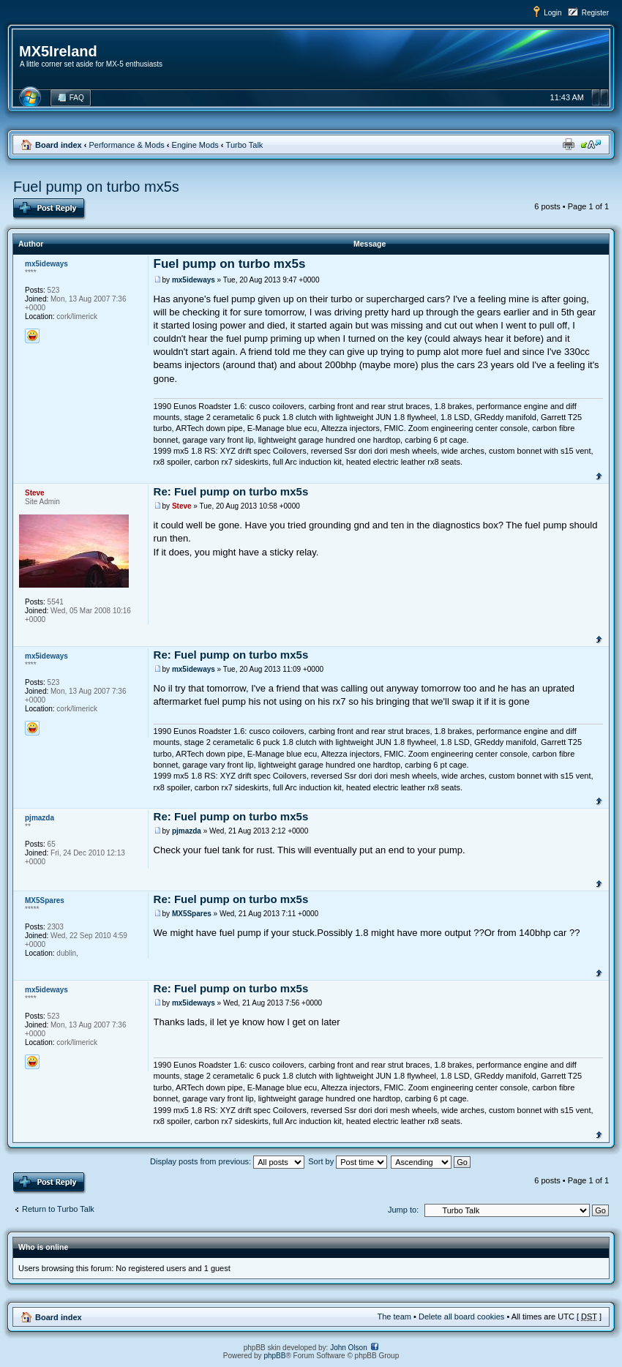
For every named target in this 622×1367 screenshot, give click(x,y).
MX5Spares (191, 914)
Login (552, 13)
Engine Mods (195, 145)
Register (595, 13)
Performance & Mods (126, 145)
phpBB (274, 1356)
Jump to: (403, 1209)
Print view (569, 144)
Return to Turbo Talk (58, 1209)
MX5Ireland (58, 51)
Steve (182, 506)
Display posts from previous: (227, 1161)
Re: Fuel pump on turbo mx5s (231, 491)
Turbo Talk (244, 145)
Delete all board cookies (461, 1316)
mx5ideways (193, 280)
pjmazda (186, 831)
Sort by (347, 1161)
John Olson (348, 1348)
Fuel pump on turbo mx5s (96, 187)
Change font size (591, 144)
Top (599, 475)
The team (394, 1316)
